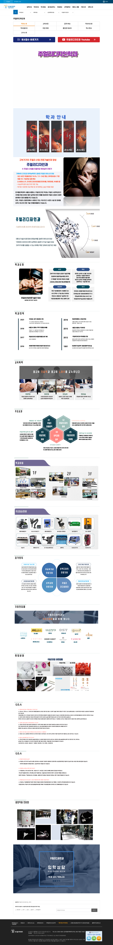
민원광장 (14, 924)
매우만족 (18, 909)
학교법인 (8, 1)
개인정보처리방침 (63, 923)
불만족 (32, 909)
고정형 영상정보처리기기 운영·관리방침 (79, 923)
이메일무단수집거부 (51, 923)
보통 (28, 909)
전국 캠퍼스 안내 (17, 1)
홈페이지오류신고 (96, 923)
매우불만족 (38, 909)
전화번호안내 (40, 923)
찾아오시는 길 (31, 923)
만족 (23, 909)
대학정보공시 (15, 923)
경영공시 (23, 923)
